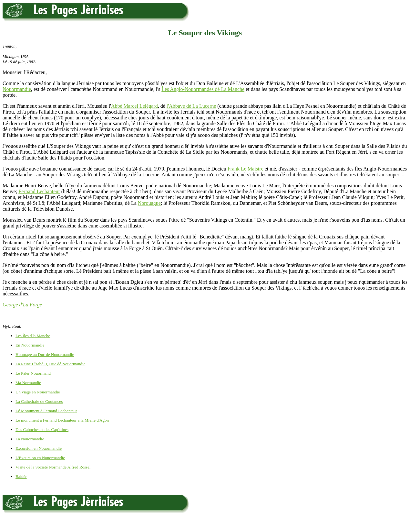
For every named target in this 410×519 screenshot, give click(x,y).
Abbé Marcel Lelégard (134, 106)
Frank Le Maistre (245, 168)
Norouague (149, 203)
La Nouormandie (29, 438)
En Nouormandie (29, 345)
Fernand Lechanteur (39, 191)
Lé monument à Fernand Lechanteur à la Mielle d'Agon (62, 420)
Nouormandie (17, 89)
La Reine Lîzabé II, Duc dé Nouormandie (50, 363)
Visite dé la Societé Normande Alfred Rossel (52, 467)
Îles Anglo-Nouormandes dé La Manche (202, 89)
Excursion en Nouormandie (38, 448)
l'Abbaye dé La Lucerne (191, 106)
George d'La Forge (22, 304)
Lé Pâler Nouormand (33, 373)
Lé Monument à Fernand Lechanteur (46, 410)
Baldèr (21, 476)
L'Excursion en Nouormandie (40, 457)
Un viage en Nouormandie (37, 392)
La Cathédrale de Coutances (39, 401)
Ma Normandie (28, 382)
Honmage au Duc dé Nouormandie (44, 354)
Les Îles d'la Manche (32, 335)
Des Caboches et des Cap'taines (41, 429)
